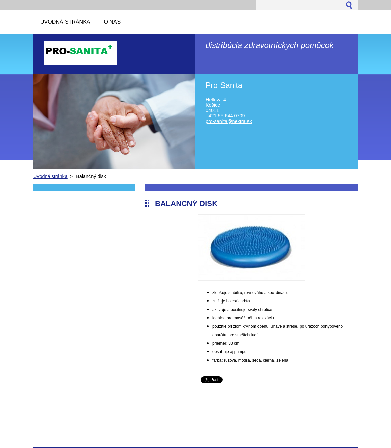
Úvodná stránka (50, 176)
